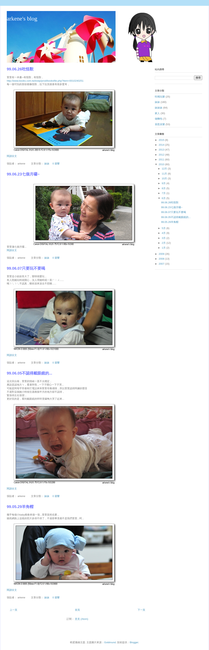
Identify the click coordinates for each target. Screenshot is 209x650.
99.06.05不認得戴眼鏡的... (29, 373)
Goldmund (110, 642)
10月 (165, 178)
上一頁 (13, 609)
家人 (157, 113)
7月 (164, 193)
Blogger (134, 642)
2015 (162, 140)
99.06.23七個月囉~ (23, 174)
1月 (164, 247)
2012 (162, 154)
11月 (165, 173)
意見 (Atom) (81, 619)
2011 (162, 159)
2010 (162, 164)
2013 (162, 149)
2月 (164, 242)
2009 (162, 253)
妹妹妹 (158, 107)
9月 (164, 183)
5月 (164, 228)
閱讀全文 (12, 156)
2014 (162, 144)
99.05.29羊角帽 (20, 507)
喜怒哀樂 (160, 124)
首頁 (77, 609)
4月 (164, 233)
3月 (164, 238)
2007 (162, 263)
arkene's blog (22, 18)
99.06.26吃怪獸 (20, 69)
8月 (164, 188)
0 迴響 (56, 163)
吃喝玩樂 (160, 96)
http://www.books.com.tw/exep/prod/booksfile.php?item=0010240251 (45, 80)
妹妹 (46, 163)
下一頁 (141, 609)
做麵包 (158, 118)
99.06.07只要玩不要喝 (26, 268)
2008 (162, 258)
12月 (165, 168)
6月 (164, 198)
